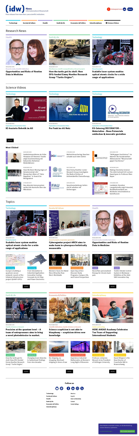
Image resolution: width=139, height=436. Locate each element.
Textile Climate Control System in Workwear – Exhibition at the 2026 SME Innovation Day (122, 274)
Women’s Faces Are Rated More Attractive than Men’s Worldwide (58, 273)
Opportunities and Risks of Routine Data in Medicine (24, 73)
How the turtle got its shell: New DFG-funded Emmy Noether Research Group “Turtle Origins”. (68, 74)
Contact (73, 401)
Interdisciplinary (96, 23)
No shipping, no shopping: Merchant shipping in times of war (58, 360)
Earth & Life (61, 23)
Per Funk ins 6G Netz (59, 128)
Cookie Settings (75, 404)
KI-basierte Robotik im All (19, 128)
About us (73, 393)
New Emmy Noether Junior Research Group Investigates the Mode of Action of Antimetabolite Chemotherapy (78, 173)
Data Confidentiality (76, 399)
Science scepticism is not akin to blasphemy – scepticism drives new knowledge (67, 332)
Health (45, 23)
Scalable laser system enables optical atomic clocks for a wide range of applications (108, 74)
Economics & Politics (78, 23)
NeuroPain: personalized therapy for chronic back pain (101, 273)
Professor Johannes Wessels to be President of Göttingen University (101, 360)
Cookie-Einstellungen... (106, 431)
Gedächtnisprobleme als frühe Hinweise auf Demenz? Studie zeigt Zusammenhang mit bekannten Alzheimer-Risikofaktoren (34, 158)
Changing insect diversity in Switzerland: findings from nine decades (36, 360)
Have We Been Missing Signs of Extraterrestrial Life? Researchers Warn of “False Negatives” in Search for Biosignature (35, 174)
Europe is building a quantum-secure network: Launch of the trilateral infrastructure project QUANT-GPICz (14, 275)
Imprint (73, 396)
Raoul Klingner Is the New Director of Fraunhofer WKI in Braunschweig (122, 361)
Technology (13, 23)
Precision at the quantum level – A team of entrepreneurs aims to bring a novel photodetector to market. (24, 332)
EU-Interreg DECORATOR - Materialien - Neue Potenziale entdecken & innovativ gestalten (109, 131)
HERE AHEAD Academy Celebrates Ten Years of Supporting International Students (110, 332)
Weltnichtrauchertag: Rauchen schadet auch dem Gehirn (78, 155)
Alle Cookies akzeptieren (127, 431)
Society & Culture (29, 23)
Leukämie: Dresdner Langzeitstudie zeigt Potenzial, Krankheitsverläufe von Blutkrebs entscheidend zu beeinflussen (121, 189)
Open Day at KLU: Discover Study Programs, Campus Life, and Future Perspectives (80, 274)
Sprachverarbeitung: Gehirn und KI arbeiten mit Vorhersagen (77, 187)
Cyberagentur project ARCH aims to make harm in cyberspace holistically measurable (68, 245)
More (10, 140)
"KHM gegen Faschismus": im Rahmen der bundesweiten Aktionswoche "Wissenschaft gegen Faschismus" (121, 157)
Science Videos (112, 23)
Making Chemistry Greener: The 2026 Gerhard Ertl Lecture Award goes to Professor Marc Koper (121, 173)
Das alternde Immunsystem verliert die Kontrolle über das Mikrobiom (34, 187)
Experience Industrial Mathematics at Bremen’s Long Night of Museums (80, 360)
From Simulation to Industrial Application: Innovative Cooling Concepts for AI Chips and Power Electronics (35, 275)
